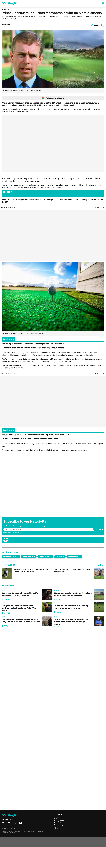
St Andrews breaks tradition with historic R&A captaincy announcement (34, 347)
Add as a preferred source (53, 98)
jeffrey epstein (28, 557)
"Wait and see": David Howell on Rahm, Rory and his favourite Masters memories (21, 620)
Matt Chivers (6, 24)
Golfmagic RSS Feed (60, 821)
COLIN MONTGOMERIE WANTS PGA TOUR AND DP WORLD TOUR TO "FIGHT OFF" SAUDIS (58, 540)
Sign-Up (56, 829)
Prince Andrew (73, 557)
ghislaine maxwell (9, 557)
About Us (57, 817)
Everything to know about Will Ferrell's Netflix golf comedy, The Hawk (33, 343)
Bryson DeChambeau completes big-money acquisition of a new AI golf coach (71, 621)
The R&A (59, 557)
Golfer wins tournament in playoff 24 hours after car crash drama (31, 438)
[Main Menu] (103, 3)
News (10, 9)
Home (4, 9)
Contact (56, 819)
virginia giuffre (44, 557)
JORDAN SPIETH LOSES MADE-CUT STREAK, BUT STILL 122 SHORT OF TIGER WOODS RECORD (58, 193)
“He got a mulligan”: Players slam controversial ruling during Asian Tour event (36, 434)
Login (55, 827)
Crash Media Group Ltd (10, 828)
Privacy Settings (59, 825)
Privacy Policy (19, 532)
